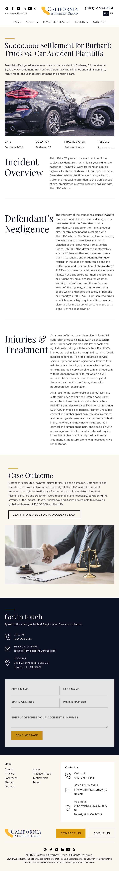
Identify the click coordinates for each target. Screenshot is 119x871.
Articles (9, 774)
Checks (9, 782)
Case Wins (11, 778)
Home (36, 769)
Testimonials (40, 778)
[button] (32, 22)
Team (36, 782)
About (8, 769)
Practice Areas (42, 774)
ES (111, 13)
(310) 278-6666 (99, 8)
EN (106, 13)
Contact (9, 786)
